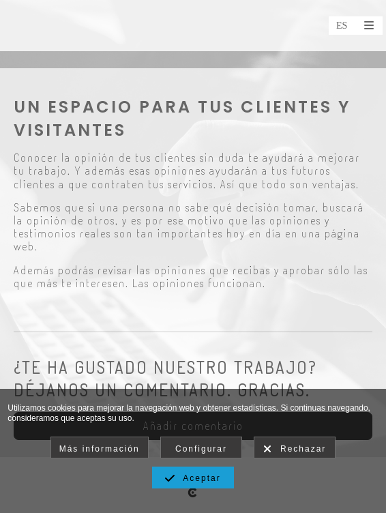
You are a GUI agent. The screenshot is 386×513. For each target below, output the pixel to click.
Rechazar (294, 449)
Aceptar (192, 478)
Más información (99, 449)
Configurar (201, 449)
